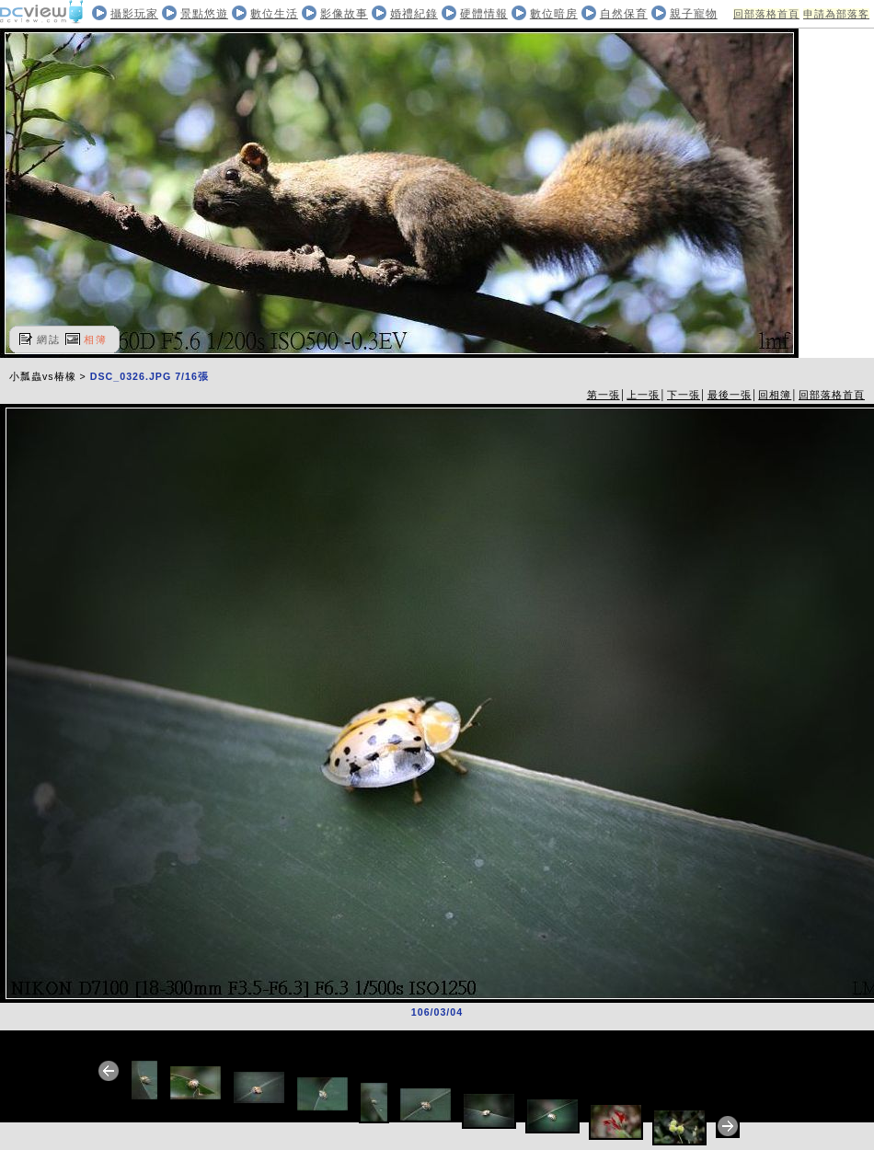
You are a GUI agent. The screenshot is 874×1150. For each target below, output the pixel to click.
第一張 (603, 394)
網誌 (49, 339)
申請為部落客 (836, 13)
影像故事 (344, 13)
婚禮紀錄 (414, 13)
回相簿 (774, 394)
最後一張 (729, 394)
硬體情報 (484, 13)
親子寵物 (694, 13)
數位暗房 (554, 13)
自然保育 (624, 13)
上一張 (643, 394)
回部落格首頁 (766, 13)
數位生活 (274, 13)
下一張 (683, 394)
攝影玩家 (134, 13)
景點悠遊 (204, 13)
